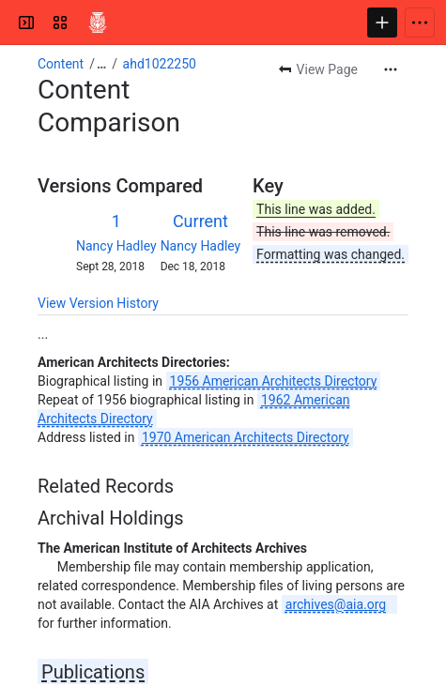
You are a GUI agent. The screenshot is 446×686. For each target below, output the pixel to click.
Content (61, 63)
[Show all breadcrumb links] (101, 63)
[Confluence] (98, 23)
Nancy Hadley (116, 245)
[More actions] (390, 69)
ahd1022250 (159, 63)
